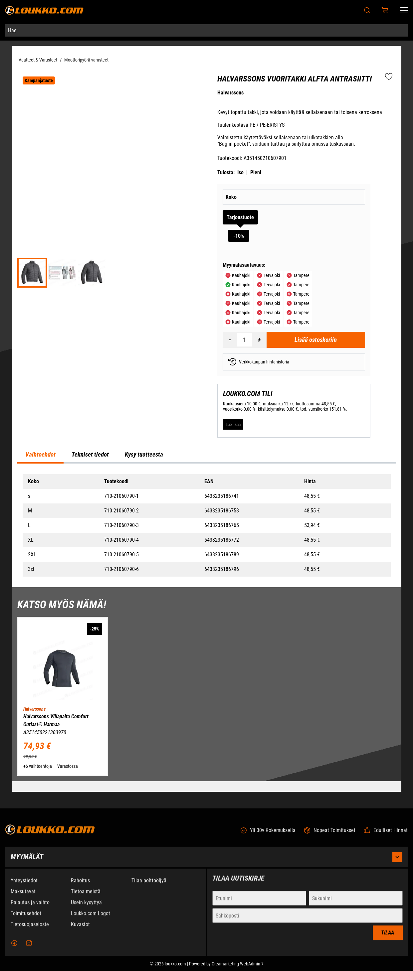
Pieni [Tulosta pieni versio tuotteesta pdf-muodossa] (255, 172)
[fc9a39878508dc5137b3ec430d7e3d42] (62, 273)
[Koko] (310, 197)
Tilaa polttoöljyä (148, 886)
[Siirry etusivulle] (44, 10)
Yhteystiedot (24, 886)
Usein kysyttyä (86, 907)
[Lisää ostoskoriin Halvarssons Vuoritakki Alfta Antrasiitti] (316, 340)
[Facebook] (14, 948)
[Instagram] (29, 948)
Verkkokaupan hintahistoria (258, 362)
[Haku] (367, 10)
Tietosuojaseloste (30, 929)
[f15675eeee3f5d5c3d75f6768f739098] (92, 273)
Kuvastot (80, 929)
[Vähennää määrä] (230, 340)
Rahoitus (80, 886)
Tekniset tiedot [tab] (90, 454)
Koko (231, 197)
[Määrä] (244, 340)
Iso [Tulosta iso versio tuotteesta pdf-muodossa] (240, 172)
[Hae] (206, 30)
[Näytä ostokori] (385, 10)
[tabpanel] (207, 525)
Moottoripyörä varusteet (86, 60)
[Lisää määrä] (259, 340)
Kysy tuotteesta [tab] (144, 454)
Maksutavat (23, 897)
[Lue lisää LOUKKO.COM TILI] (233, 424)
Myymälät (206, 862)
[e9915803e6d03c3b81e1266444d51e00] (32, 273)
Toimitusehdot (26, 918)
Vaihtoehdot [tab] (40, 454)
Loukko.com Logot (90, 918)
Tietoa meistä (86, 897)
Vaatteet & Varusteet (38, 60)
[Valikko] (404, 10)
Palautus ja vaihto (30, 907)
